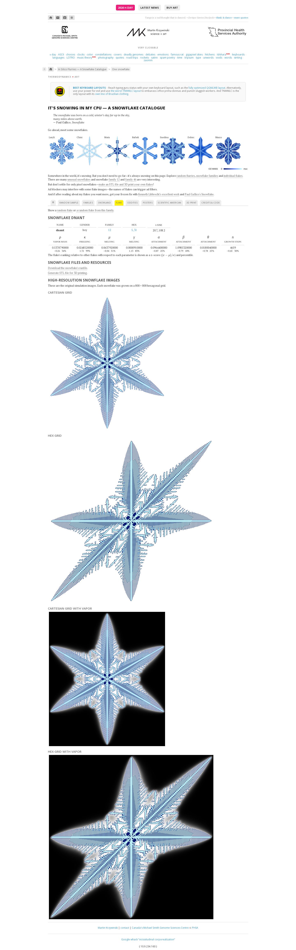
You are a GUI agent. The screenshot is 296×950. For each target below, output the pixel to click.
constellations (103, 54)
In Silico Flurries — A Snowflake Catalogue (82, 69)
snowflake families (207, 176)
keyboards (238, 54)
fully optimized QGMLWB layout (206, 87)
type (198, 57)
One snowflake (121, 69)
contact (124, 927)
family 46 (130, 179)
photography (105, 57)
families (88, 202)
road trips (132, 57)
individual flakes (233, 176)
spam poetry (167, 57)
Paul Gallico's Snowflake (199, 194)
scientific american (169, 202)
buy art (172, 7)
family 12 (114, 179)
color (90, 54)
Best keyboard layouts (89, 87)
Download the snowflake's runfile (67, 268)
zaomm (148, 60)
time (179, 57)
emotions (163, 54)
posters (148, 202)
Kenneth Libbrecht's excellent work (158, 194)
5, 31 (134, 230)
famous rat (177, 54)
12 (109, 230)
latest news (149, 7)
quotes (120, 57)
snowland (104, 202)
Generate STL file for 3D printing (67, 273)
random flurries (186, 176)
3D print (191, 202)
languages (58, 57)
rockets (144, 57)
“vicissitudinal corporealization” (156, 939)
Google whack (129, 939)
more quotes (241, 17)
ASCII (61, 54)
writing (238, 57)
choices (70, 54)
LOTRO (71, 57)
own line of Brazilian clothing (111, 93)
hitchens (210, 54)
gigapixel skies (194, 54)
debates (150, 54)
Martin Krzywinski (108, 927)
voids (219, 57)
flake (119, 202)
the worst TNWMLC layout (126, 90)
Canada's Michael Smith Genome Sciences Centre (160, 927)
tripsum (189, 57)
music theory (84, 57)
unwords (208, 57)
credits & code (210, 202)
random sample (69, 202)
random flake (65, 210)
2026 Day (125, 7)
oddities (132, 202)
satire (154, 57)
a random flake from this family (94, 210)
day (53, 54)
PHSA (195, 927)
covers (117, 54)
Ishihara (221, 54)
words (228, 57)
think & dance (224, 17)
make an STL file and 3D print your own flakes (126, 184)
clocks (80, 54)
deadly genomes (133, 54)
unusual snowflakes (78, 179)
